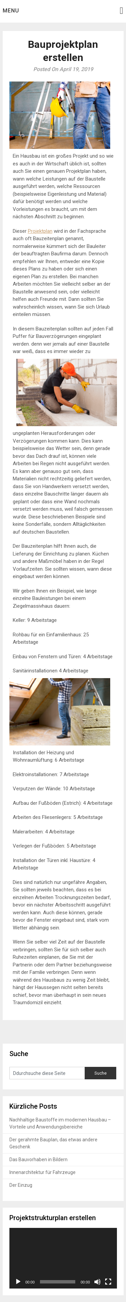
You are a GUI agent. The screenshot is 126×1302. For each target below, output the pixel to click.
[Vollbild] (108, 1281)
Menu (11, 10)
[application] (63, 1258)
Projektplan (40, 231)
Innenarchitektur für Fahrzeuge (42, 1172)
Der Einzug (20, 1185)
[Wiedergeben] (18, 1281)
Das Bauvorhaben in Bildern (38, 1159)
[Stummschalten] (97, 1281)
